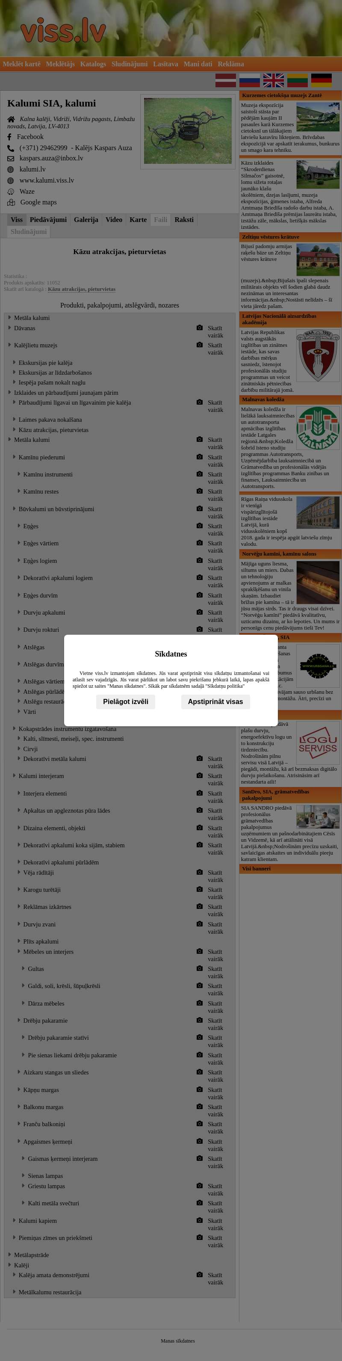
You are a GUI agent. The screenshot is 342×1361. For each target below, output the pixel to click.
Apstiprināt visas (215, 701)
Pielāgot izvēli (125, 701)
